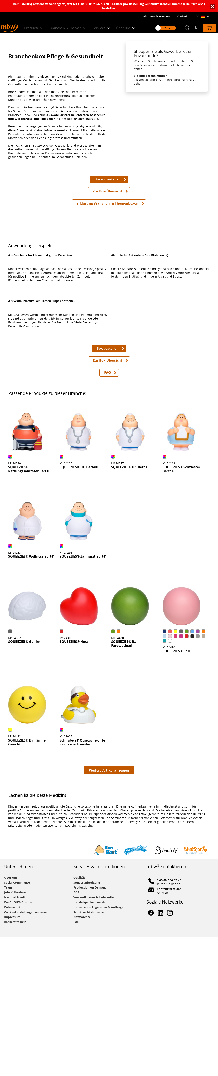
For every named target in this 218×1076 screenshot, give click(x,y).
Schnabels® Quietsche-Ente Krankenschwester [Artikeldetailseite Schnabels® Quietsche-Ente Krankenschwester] (82, 882)
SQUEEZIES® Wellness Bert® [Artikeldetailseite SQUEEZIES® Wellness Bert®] (31, 696)
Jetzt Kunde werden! (157, 16)
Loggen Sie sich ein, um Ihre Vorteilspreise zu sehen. (161, 82)
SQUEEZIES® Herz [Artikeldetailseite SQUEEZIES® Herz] (74, 781)
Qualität (79, 1017)
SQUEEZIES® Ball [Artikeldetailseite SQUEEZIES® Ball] (176, 790)
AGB (76, 1031)
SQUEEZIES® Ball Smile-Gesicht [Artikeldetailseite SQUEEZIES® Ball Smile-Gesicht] (27, 882)
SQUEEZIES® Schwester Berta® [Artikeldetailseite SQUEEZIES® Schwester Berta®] (181, 608)
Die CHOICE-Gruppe (18, 1041)
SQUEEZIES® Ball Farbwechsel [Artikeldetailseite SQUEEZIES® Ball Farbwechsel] (124, 783)
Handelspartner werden (90, 1041)
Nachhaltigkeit (14, 1036)
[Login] (192, 28)
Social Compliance (17, 1022)
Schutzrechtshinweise (88, 1051)
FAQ (107, 511)
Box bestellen (108, 487)
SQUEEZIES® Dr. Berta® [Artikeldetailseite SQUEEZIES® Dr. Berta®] (79, 606)
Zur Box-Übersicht (107, 210)
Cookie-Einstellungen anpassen (26, 1051)
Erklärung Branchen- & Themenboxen (107, 223)
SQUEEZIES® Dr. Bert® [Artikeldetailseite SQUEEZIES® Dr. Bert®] (129, 606)
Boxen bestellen (107, 199)
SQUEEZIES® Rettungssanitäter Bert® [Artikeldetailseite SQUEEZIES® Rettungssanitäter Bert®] (28, 608)
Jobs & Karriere (15, 1031)
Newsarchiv (81, 1056)
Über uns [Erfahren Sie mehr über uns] (127, 28)
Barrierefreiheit (15, 1061)
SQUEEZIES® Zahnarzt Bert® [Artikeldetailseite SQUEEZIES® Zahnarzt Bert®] (83, 696)
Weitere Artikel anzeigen (109, 909)
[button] (183, 28)
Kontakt (182, 16)
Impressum (12, 1056)
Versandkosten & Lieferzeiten (94, 1036)
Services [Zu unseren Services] (102, 28)
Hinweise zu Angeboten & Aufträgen (99, 1046)
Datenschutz (13, 1046)
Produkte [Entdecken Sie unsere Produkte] (35, 28)
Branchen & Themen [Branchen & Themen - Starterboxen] (69, 28)
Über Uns (11, 1017)
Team (8, 1027)
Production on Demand (90, 1027)
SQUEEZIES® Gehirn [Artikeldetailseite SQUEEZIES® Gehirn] (24, 781)
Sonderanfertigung (86, 1022)
